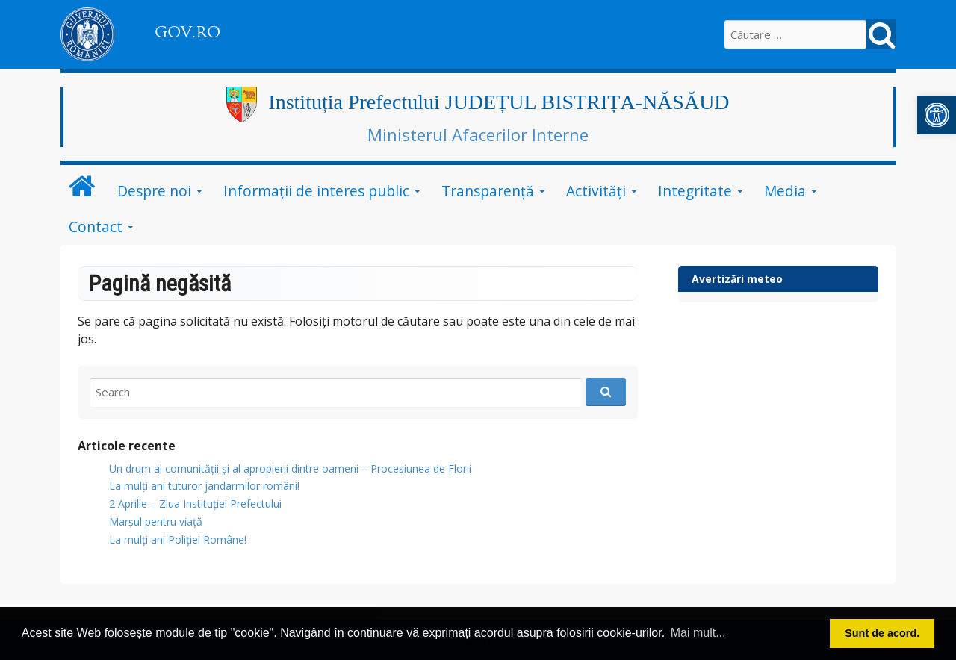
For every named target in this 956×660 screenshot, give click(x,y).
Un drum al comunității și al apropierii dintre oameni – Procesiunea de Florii (290, 468)
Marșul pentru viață (155, 521)
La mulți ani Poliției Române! (177, 539)
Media (785, 191)
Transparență (487, 191)
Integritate (695, 191)
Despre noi (154, 191)
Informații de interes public (316, 191)
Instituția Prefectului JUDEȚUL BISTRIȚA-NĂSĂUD (498, 101)
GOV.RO (187, 32)
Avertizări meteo (737, 279)
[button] (936, 115)
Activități (596, 191)
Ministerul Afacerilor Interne (478, 134)
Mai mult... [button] (698, 632)
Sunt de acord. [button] (882, 633)
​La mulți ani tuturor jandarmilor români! (204, 486)
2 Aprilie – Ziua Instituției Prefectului (195, 503)
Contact (95, 227)
